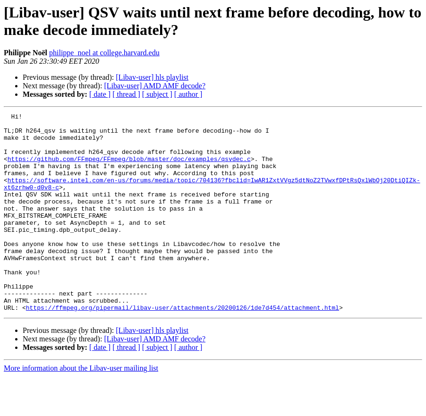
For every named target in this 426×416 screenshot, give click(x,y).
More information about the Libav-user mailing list (81, 408)
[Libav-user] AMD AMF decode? (154, 86)
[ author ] (188, 94)
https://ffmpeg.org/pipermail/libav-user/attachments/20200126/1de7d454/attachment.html (182, 347)
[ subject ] (157, 94)
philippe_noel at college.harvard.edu (104, 53)
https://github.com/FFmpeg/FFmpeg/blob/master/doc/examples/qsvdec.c (129, 168)
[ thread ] (126, 94)
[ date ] (100, 94)
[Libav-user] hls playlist (152, 77)
